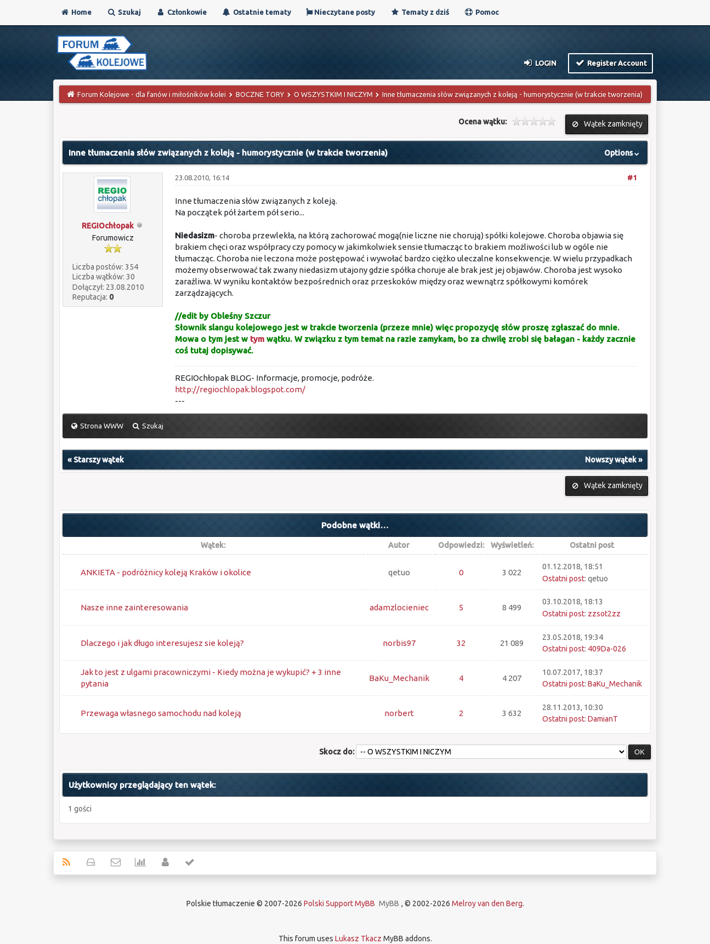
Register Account (610, 62)
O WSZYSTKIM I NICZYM (333, 94)
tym (257, 339)
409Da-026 (607, 648)
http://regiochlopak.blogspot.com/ (240, 389)
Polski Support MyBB (339, 903)
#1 (632, 177)
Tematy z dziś (419, 12)
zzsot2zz (604, 613)
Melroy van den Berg (487, 903)
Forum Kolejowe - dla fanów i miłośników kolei (151, 94)
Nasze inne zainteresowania (134, 607)
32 (461, 643)
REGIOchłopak (108, 225)
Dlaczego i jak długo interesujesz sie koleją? (162, 643)
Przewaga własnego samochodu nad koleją (161, 713)
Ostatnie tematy (256, 12)
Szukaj (123, 12)
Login (539, 62)
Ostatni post (563, 578)
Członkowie (181, 12)
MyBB (389, 903)
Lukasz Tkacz (358, 938)
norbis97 (399, 643)
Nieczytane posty (340, 12)
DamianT (603, 718)
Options (622, 152)
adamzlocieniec (399, 607)
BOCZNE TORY (260, 94)
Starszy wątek (98, 459)
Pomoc (481, 12)
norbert (399, 713)
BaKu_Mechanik (399, 678)
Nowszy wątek (611, 459)
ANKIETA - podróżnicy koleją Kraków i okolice (166, 572)
